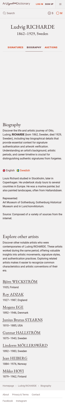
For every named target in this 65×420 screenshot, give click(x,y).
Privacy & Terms (20, 394)
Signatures (15, 47)
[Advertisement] (34, 85)
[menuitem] (15, 47)
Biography (34, 47)
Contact (36, 394)
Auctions (51, 47)
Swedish (23, 170)
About (6, 394)
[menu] (60, 4)
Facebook (8, 401)
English (9, 170)
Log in (39, 4)
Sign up (49, 4)
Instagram (21, 401)
